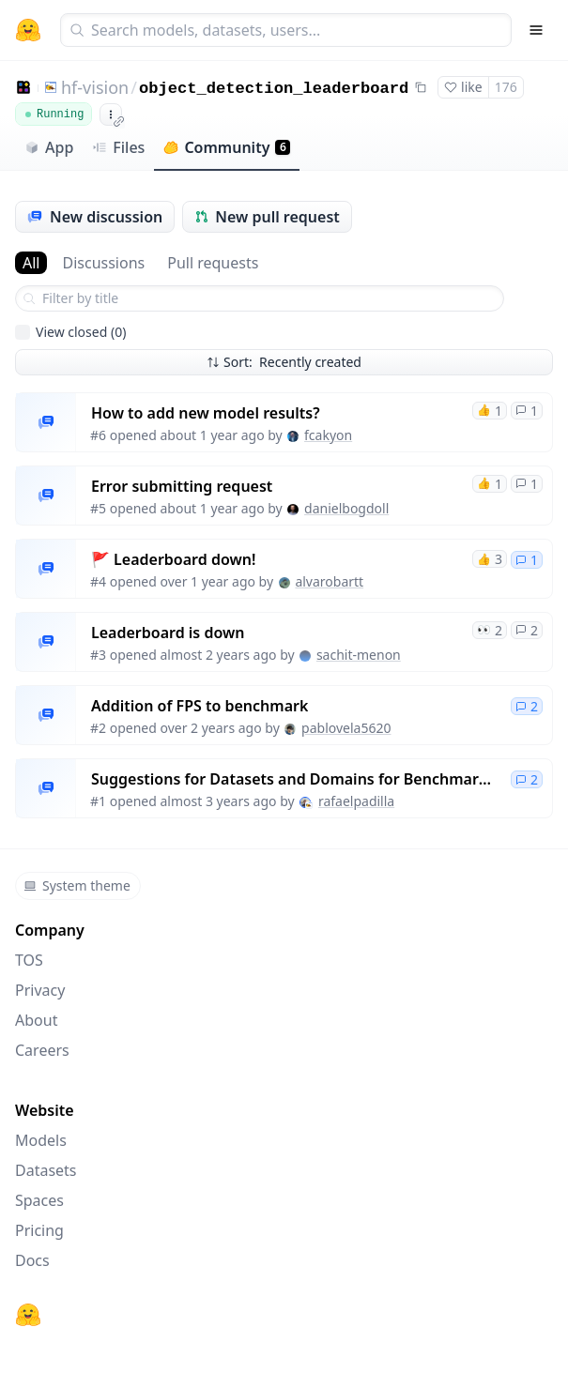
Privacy (40, 990)
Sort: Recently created (284, 362)
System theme (76, 885)
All (31, 262)
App (48, 147)
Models (41, 1140)
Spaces (39, 1200)
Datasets (46, 1170)
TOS (29, 960)
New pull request (267, 216)
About (36, 1020)
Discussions (103, 262)
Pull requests (212, 262)
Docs (32, 1260)
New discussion (94, 216)
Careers (42, 1050)
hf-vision (95, 87)
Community (226, 147)
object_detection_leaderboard (274, 89)
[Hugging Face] (28, 1315)
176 (506, 87)
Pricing (39, 1230)
